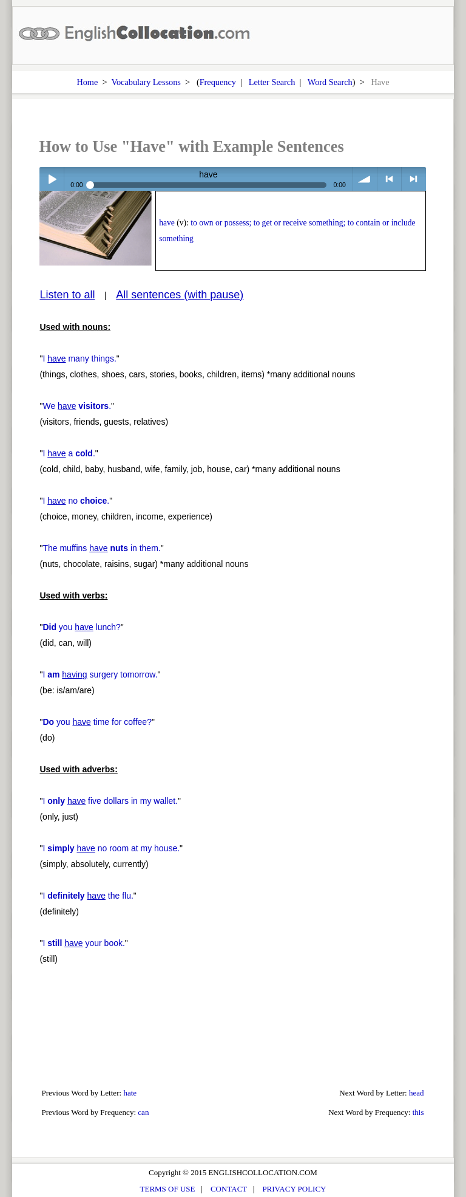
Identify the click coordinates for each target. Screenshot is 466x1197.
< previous (389, 179)
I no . (75, 501)
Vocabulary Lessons (146, 82)
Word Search (330, 82)
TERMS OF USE (167, 1188)
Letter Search (272, 82)
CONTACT (229, 1188)
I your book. (83, 943)
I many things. (79, 358)
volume (365, 179)
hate (130, 1092)
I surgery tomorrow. (99, 674)
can (143, 1112)
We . (76, 406)
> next (413, 179)
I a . (68, 453)
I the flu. (87, 895)
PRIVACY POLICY (294, 1188)
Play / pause (51, 179)
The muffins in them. (101, 548)
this (418, 1112)
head (416, 1092)
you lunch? (81, 627)
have (167, 222)
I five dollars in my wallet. (110, 801)
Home (87, 82)
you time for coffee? (97, 722)
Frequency (218, 82)
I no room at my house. (111, 848)
